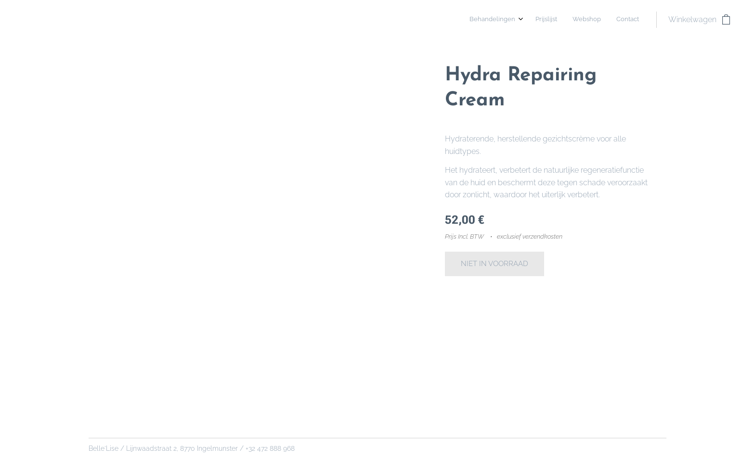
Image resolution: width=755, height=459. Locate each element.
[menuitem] (593, 20)
